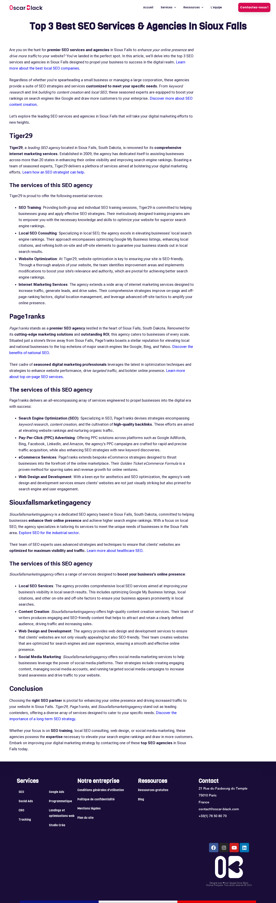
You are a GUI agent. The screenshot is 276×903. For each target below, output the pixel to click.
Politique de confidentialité (96, 799)
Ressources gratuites (153, 790)
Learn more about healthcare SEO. (115, 550)
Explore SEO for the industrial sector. (49, 533)
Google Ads (56, 792)
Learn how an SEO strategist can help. (53, 172)
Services (168, 7)
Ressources (193, 7)
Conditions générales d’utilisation (100, 790)
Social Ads (26, 801)
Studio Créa (57, 825)
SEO (21, 792)
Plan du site (85, 818)
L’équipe (216, 7)
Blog (141, 799)
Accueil (148, 7)
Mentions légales (89, 808)
